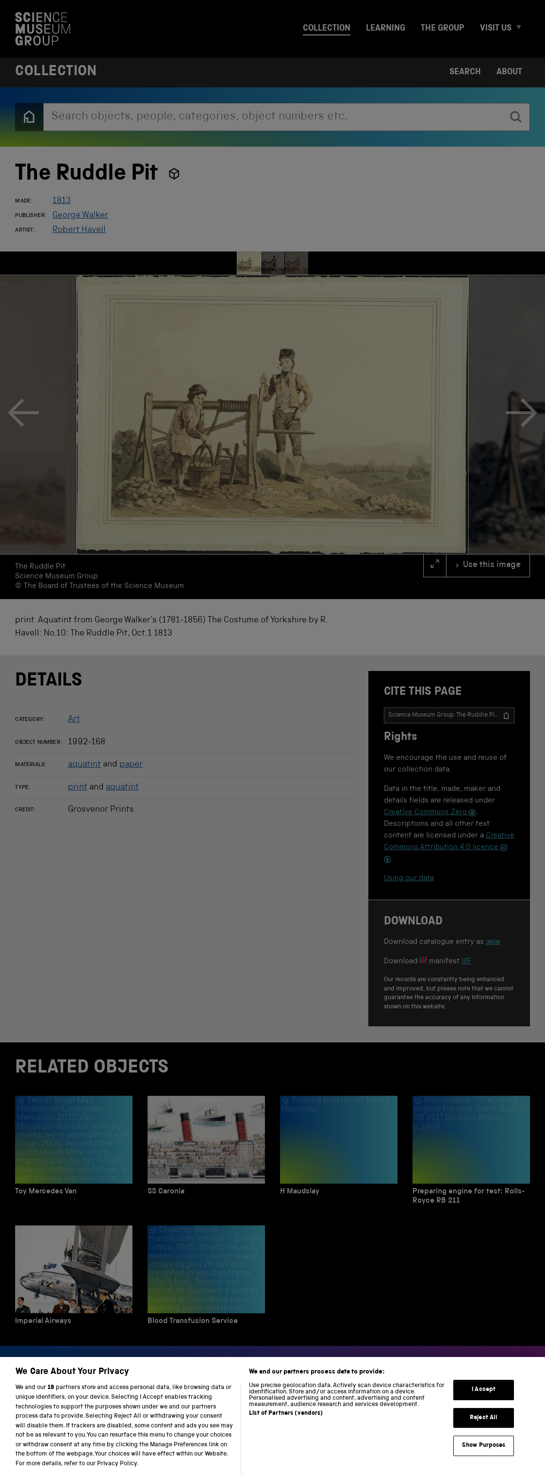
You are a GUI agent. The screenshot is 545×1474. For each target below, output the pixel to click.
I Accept (483, 1398)
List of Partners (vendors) (286, 1422)
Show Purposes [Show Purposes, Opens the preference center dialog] (484, 1454)
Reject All (483, 1426)
